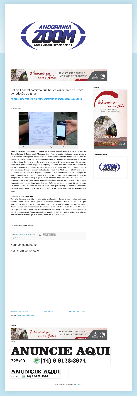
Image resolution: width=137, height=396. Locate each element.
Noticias (17, 238)
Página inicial (48, 311)
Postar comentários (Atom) (26, 315)
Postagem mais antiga (77, 311)
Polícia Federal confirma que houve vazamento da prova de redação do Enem (46, 99)
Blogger (79, 384)
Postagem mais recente (19, 311)
